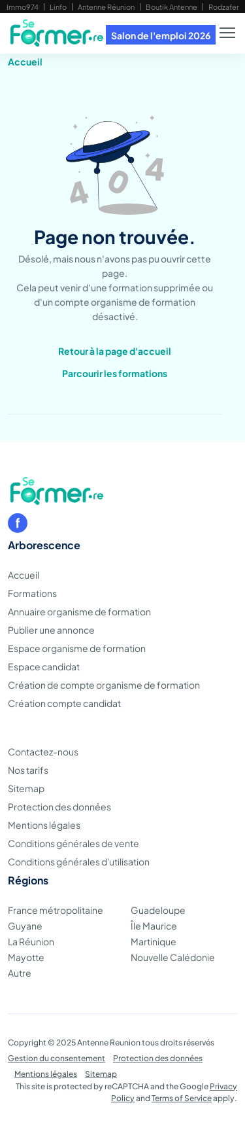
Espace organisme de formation (77, 648)
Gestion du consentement (56, 1058)
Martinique (153, 941)
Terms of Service (182, 1098)
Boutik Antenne (171, 6)
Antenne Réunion (106, 6)
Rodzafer (223, 6)
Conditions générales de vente (73, 843)
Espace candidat (44, 666)
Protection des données (59, 806)
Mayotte (26, 957)
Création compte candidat (64, 703)
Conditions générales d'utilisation (79, 861)
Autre (19, 973)
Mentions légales (44, 825)
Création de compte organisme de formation (104, 685)
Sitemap (26, 788)
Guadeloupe (158, 910)
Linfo (58, 6)
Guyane (25, 926)
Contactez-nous (43, 751)
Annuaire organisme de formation (79, 611)
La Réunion (31, 941)
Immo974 (23, 6)
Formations (32, 593)
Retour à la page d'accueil (114, 351)
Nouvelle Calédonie (173, 957)
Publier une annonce (51, 630)
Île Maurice (154, 926)
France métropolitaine (55, 910)
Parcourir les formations (114, 373)
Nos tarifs (28, 770)
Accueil (25, 61)
